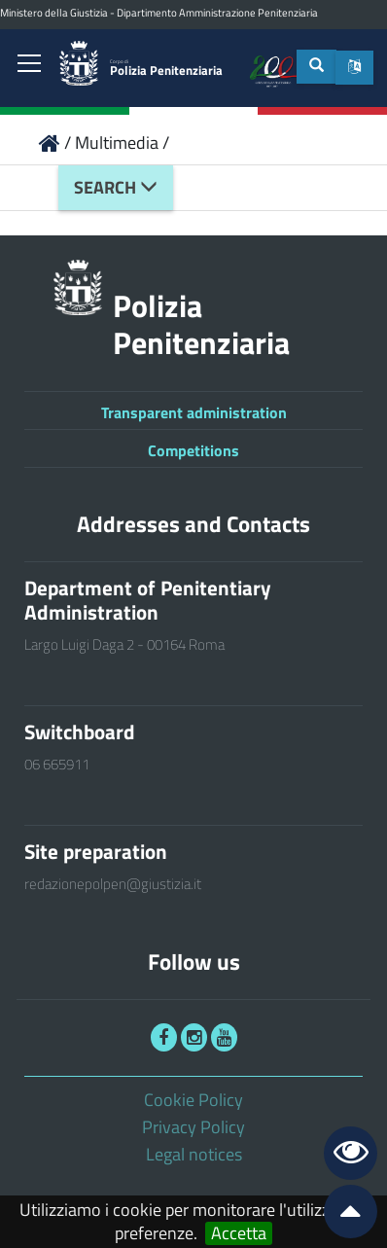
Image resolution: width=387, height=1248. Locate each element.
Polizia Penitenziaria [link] (166, 68)
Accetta (238, 1233)
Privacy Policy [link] (193, 1127)
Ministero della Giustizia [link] (54, 12)
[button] (354, 68)
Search (116, 187)
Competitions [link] (193, 450)
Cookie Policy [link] (193, 1100)
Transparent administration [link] (194, 412)
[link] (29, 65)
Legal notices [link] (194, 1154)
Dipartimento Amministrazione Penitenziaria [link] (217, 12)
